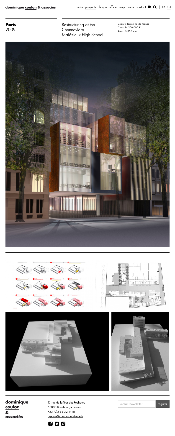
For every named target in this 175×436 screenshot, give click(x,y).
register (162, 404)
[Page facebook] (50, 424)
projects (90, 7)
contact (141, 7)
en (169, 7)
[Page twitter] (57, 424)
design (102, 7)
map (121, 7)
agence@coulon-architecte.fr (65, 416)
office (113, 7)
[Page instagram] (63, 424)
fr (163, 7)
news (79, 7)
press (130, 7)
